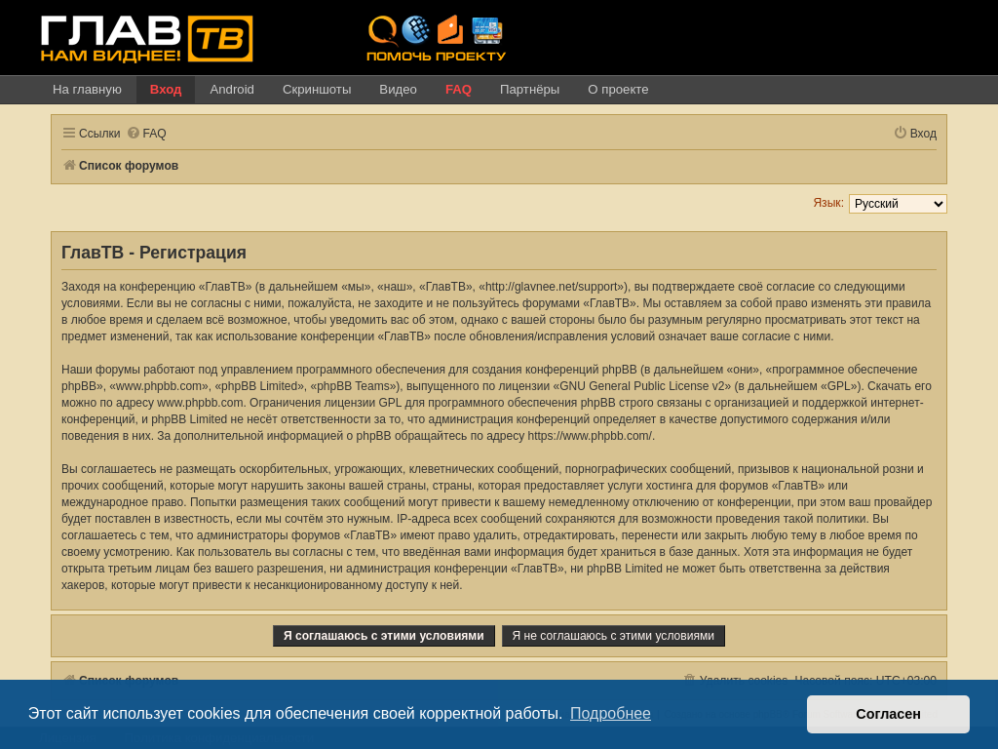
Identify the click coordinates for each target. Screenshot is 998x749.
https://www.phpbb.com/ (590, 436)
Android (231, 89)
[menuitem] (146, 134)
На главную (87, 89)
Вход (166, 89)
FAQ (458, 89)
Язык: (828, 203)
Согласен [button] (888, 714)
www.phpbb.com (200, 403)
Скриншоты (317, 89)
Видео (398, 89)
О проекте (618, 89)
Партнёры (529, 89)
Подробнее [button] (610, 713)
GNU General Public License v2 (641, 386)
